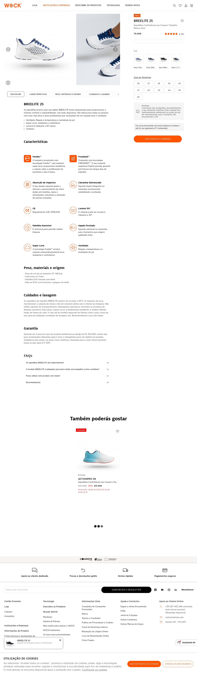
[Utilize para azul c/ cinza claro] (176, 61)
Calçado (8, 612)
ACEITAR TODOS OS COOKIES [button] (144, 664)
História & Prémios (51, 621)
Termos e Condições (91, 618)
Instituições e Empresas (56, 5)
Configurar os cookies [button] (94, 669)
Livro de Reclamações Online (95, 636)
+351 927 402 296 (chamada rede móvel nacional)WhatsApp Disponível (178, 609)
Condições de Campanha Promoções (94, 608)
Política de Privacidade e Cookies (97, 622)
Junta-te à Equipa (128, 615)
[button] (67, 362)
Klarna (85, 614)
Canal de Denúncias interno (95, 627)
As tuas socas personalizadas (56, 634)
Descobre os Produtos (88, 5)
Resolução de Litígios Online (95, 631)
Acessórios (9, 616)
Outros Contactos (128, 620)
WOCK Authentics (51, 630)
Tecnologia (113, 5)
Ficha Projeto (88, 640)
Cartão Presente (12, 601)
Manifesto (47, 617)
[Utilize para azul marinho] (164, 61)
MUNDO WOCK (132, 5)
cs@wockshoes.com (174, 617)
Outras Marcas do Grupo (131, 624)
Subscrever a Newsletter (126, 590)
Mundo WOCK (50, 612)
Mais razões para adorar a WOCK (58, 626)
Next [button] (115, 49)
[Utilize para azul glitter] (151, 61)
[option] (39, 49)
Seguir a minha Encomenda (133, 606)
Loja (34, 5)
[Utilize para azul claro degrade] (138, 61)
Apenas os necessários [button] (178, 664)
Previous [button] (8, 49)
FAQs (122, 611)
